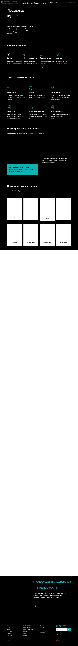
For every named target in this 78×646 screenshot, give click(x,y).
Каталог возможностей (27, 629)
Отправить (39, 612)
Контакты (43, 3)
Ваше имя (35, 600)
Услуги (8, 629)
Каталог (42, 2)
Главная (8, 627)
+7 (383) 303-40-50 (53, 2)
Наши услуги (25, 2)
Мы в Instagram (42, 635)
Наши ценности (35, 3)
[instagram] (57, 634)
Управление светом (63, 217)
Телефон (35, 606)
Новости (25, 631)
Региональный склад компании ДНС (55, 167)
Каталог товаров (26, 627)
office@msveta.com (43, 630)
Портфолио (34, 2)
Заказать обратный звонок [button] (68, 2)
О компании (25, 3)
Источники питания (30, 217)
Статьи (24, 633)
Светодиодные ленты (15, 217)
